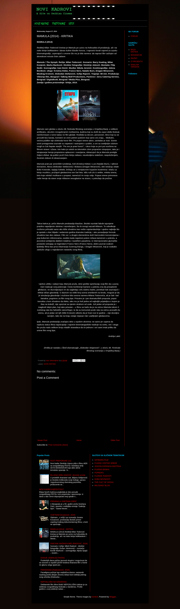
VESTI (71, 23)
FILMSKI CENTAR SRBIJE (106, 463)
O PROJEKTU (137, 61)
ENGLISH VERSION (135, 66)
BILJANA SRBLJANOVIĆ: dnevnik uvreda (67, 475)
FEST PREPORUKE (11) (60, 461)
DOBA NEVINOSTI (102, 479)
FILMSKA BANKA (102, 469)
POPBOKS (99, 473)
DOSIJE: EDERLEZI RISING (53, 558)
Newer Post (42, 440)
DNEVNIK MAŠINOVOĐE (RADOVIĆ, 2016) (69, 543)
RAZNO (134, 58)
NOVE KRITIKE (41, 23)
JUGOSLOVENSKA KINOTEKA (108, 466)
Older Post (115, 440)
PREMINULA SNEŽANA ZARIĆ (63, 501)
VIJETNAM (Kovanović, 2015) (62, 515)
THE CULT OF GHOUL (104, 482)
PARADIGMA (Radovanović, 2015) (55, 570)
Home (78, 440)
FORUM (134, 36)
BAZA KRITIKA (134, 51)
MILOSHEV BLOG (102, 485)
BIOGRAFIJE (136, 55)
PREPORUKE (58, 23)
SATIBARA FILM (101, 460)
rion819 (95, 597)
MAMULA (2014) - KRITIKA (61, 529)
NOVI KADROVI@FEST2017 (51, 489)
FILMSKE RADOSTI (103, 476)
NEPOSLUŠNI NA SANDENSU (54, 582)
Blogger (112, 597)
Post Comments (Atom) (58, 445)
